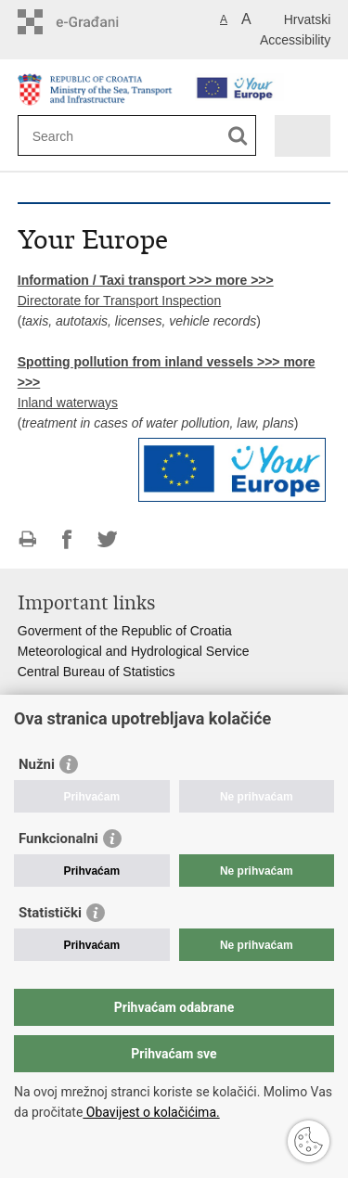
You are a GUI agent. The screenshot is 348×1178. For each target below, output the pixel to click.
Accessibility (295, 39)
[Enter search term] (99, 136)
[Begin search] (238, 136)
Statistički (50, 912)
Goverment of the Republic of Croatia (125, 630)
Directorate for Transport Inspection (119, 300)
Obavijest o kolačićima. (151, 1112)
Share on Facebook (67, 539)
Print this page (27, 539)
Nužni (37, 764)
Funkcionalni (58, 838)
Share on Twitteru (107, 539)
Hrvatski (307, 19)
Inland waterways (68, 402)
